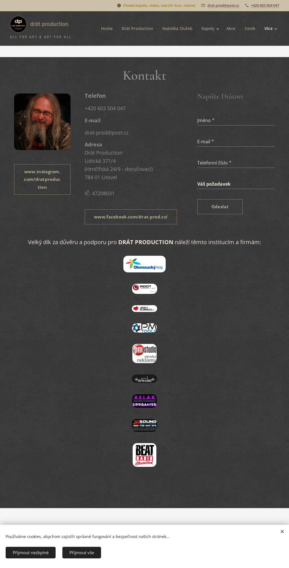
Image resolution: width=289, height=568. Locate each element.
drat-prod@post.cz (223, 5)
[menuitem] (105, 28)
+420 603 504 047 (265, 5)
